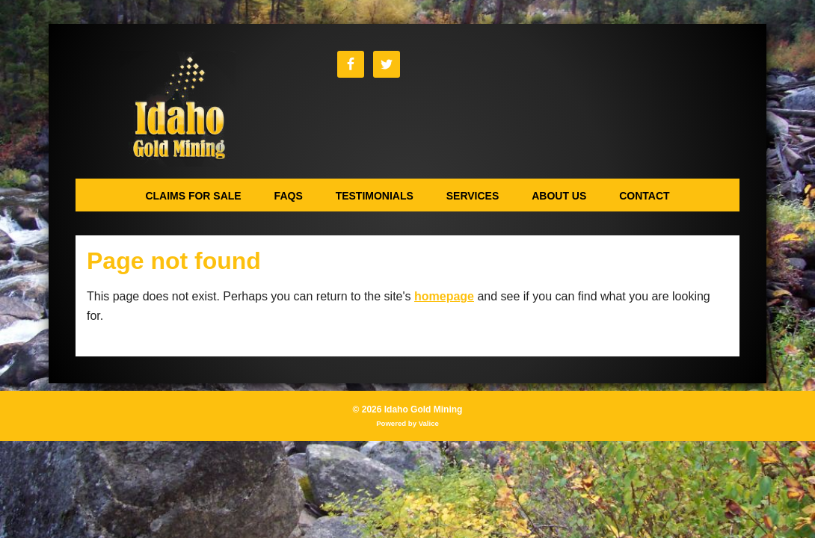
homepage (444, 296)
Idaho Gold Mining (178, 109)
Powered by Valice (407, 423)
